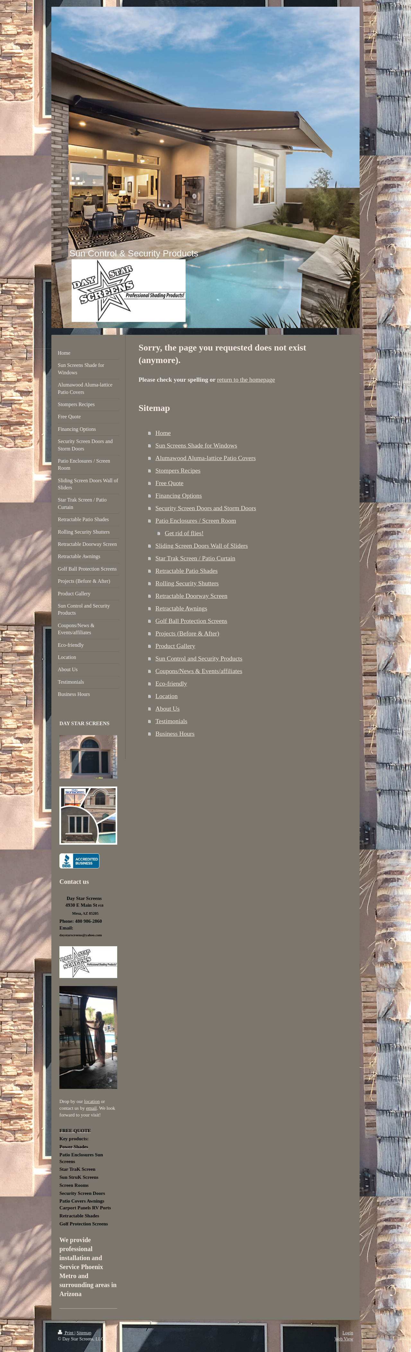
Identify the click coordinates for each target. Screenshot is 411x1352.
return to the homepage (246, 379)
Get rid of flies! (184, 533)
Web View (344, 1339)
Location (166, 696)
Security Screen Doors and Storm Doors (205, 508)
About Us (167, 708)
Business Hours (175, 733)
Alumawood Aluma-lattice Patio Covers (205, 458)
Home (163, 433)
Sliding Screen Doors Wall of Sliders (201, 545)
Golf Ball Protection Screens (191, 621)
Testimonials (171, 721)
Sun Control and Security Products (198, 658)
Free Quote (169, 483)
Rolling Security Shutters (187, 583)
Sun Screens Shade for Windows (196, 445)
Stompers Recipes (177, 470)
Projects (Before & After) (187, 633)
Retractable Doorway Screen (191, 595)
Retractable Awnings (181, 608)
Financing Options (178, 495)
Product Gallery (175, 646)
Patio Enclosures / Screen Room (195, 520)
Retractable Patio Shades (186, 570)
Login (348, 1332)
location (92, 1101)
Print (66, 1332)
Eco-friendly (171, 683)
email (91, 1108)
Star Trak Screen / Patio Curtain (195, 558)
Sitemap (84, 1332)
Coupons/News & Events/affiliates (198, 671)
